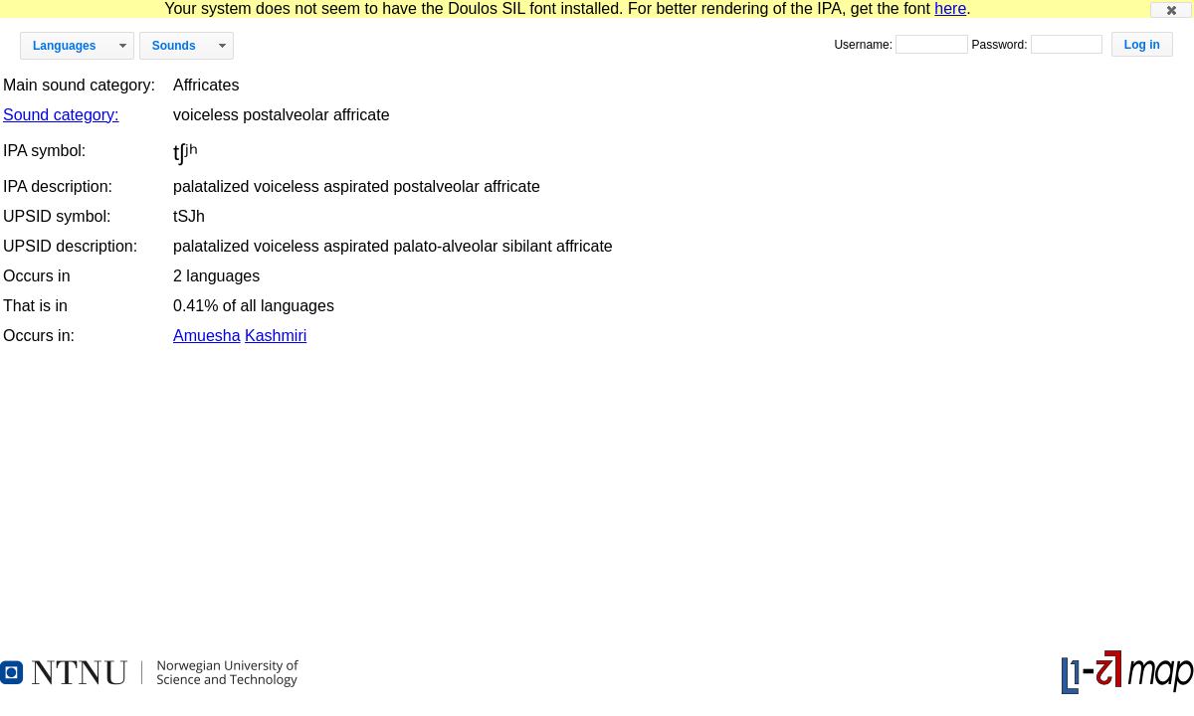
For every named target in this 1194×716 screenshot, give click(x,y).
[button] (1171, 10)
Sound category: (61, 114)
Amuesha (207, 335)
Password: (1000, 45)
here (950, 8)
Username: (865, 45)
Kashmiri (275, 335)
